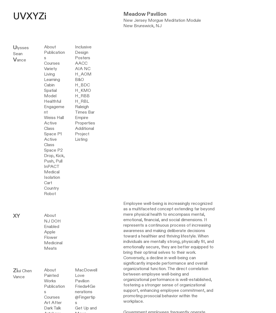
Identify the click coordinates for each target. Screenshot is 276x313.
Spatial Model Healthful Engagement (54, 101)
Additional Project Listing (84, 134)
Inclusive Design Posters (83, 52)
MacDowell (86, 270)
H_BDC (82, 85)
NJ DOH (52, 221)
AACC (81, 63)
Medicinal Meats (53, 245)
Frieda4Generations (85, 289)
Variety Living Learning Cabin (52, 77)
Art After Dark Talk (53, 305)
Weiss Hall (54, 118)
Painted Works (51, 278)
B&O (79, 80)
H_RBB (82, 96)
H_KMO (83, 90)
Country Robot (51, 191)
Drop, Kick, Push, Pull (54, 158)
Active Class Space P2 (53, 144)
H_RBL (82, 101)
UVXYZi (29, 16)
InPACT (51, 167)
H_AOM (83, 74)
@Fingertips (85, 300)
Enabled (51, 227)
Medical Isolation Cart (52, 177)
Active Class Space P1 (53, 128)
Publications (54, 55)
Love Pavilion (82, 278)
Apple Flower (50, 234)
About (50, 47)
